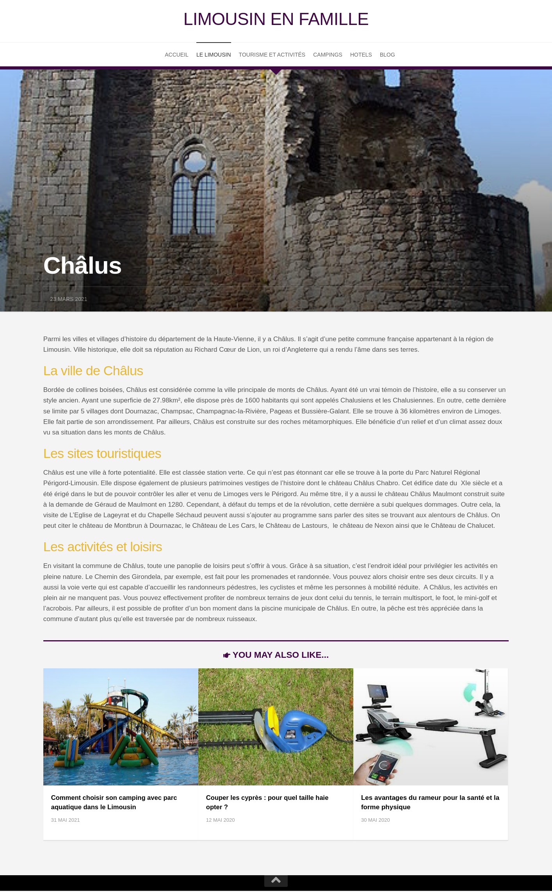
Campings (327, 55)
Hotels (361, 55)
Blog (387, 55)
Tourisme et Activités (272, 55)
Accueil (177, 55)
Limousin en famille (276, 19)
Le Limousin (213, 55)
